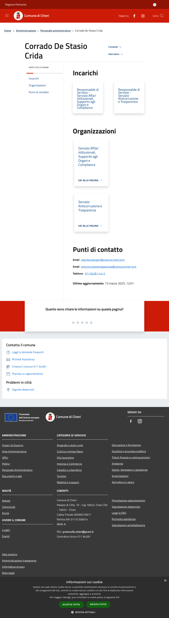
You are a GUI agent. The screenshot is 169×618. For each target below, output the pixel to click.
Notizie (6, 501)
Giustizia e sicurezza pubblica (129, 451)
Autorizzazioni (120, 476)
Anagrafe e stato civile (70, 445)
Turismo (61, 476)
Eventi (6, 536)
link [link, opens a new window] (117, 597)
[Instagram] (141, 15)
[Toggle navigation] (7, 15)
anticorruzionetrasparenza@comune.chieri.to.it (108, 267)
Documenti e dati (12, 476)
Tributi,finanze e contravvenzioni (131, 457)
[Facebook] (132, 15)
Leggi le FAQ (119, 513)
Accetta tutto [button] (71, 604)
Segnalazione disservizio (126, 507)
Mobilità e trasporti (68, 482)
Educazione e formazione (126, 445)
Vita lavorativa (65, 458)
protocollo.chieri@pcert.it (78, 532)
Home (7, 30)
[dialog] (84, 597)
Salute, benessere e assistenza (130, 470)
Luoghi (6, 530)
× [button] (165, 580)
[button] (84, 612)
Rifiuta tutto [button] (98, 604)
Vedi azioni (116, 54)
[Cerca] (162, 16)
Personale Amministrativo (17, 470)
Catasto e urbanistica (69, 470)
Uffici (5, 458)
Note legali (8, 573)
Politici (6, 464)
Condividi (115, 47)
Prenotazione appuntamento (128, 500)
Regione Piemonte (15, 4)
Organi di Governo (12, 445)
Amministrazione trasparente (19, 560)
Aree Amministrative (14, 451)
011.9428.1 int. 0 (95, 273)
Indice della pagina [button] (39, 67)
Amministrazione (26, 30)
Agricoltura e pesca (123, 482)
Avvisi (5, 513)
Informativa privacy (13, 567)
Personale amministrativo (55, 30)
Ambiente (117, 464)
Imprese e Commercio (69, 464)
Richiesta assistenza (124, 519)
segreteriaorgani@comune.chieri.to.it (103, 260)
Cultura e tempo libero (70, 451)
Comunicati (8, 507)
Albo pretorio (9, 554)
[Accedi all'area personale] (154, 4)
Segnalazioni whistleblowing (128, 525)
